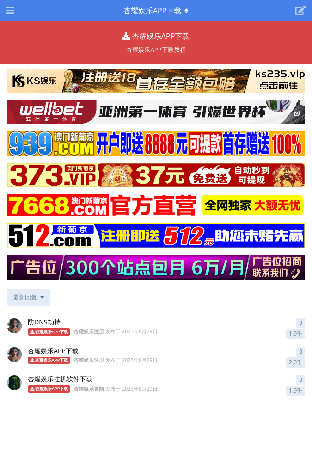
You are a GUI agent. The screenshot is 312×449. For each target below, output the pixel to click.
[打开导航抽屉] (9, 10)
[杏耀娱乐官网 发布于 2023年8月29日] (14, 382)
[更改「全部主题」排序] (28, 297)
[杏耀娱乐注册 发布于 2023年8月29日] (14, 325)
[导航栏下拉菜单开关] (156, 10)
